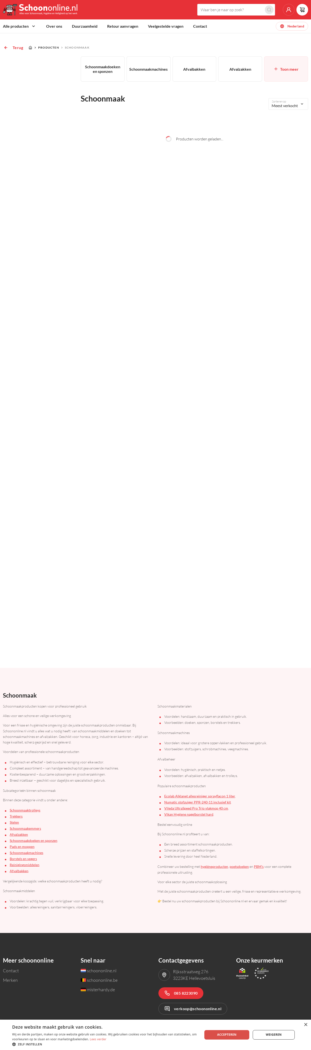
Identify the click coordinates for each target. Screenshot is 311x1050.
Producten (48, 47)
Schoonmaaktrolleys (25, 810)
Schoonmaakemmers (25, 828)
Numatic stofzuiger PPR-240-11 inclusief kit (197, 802)
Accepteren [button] (227, 1035)
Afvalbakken (19, 871)
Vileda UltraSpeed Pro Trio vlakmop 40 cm (196, 808)
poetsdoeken (239, 866)
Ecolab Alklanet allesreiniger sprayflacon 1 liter (199, 796)
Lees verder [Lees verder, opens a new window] (98, 1039)
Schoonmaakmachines (26, 853)
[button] (104, 1044)
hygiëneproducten (214, 866)
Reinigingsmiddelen (24, 865)
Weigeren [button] (274, 1035)
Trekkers (16, 816)
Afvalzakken (19, 834)
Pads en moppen (22, 847)
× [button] (305, 1025)
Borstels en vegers (23, 859)
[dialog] (155, 1035)
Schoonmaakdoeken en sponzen (33, 840)
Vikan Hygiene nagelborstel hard (188, 814)
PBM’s (259, 866)
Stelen (14, 822)
